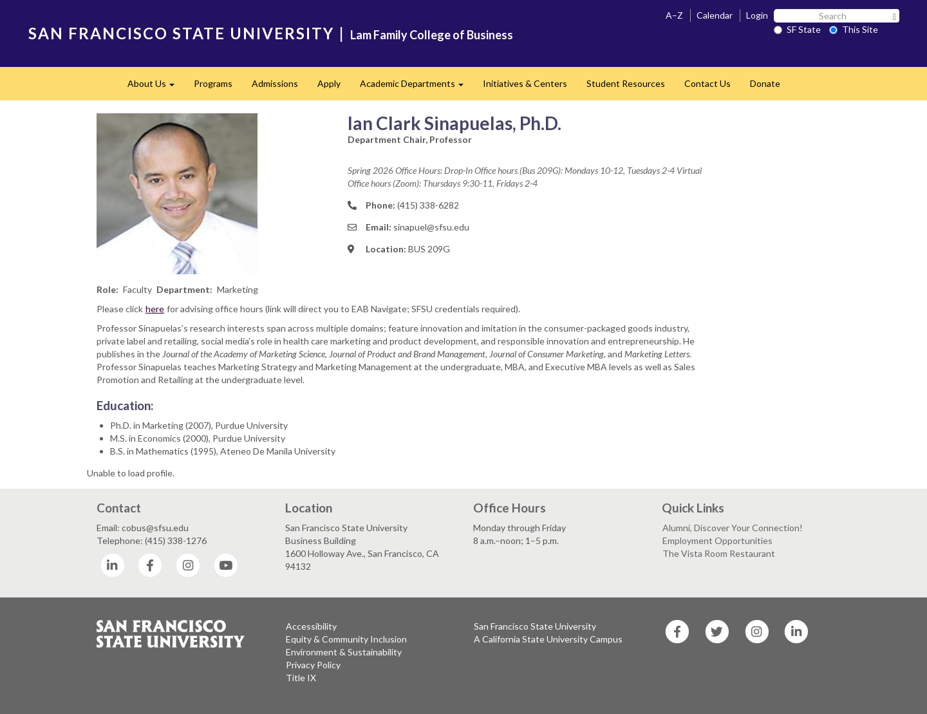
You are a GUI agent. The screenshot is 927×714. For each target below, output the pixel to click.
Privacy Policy (313, 664)
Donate (765, 83)
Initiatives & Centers (525, 83)
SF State (797, 29)
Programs (213, 83)
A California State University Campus (548, 639)
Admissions (275, 83)
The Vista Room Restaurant (718, 553)
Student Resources (625, 83)
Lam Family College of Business (431, 35)
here (154, 308)
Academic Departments (416, 87)
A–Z (674, 15)
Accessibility (311, 626)
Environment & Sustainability (344, 651)
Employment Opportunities (717, 540)
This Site (853, 29)
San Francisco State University (535, 626)
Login (757, 15)
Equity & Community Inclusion (346, 639)
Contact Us (707, 83)
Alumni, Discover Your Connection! (732, 527)
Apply (329, 83)
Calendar (715, 15)
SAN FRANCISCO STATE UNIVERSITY (181, 33)
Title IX (301, 677)
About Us (155, 87)
